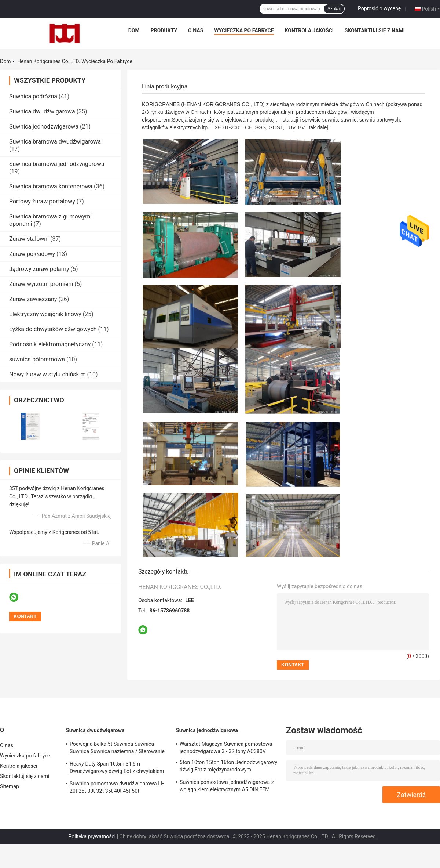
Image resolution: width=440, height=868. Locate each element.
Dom (134, 30)
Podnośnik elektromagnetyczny (50, 344)
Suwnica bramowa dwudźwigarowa (55, 141)
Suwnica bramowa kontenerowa (50, 186)
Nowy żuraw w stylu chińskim (47, 374)
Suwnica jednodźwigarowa (43, 126)
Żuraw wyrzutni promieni (41, 284)
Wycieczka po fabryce (244, 30)
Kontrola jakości (309, 30)
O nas (195, 30)
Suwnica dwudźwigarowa (42, 111)
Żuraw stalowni (29, 238)
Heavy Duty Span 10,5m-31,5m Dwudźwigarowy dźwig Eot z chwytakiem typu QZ (117, 768)
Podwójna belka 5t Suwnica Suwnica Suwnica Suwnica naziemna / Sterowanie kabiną (117, 748)
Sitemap (9, 786)
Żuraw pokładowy (32, 253)
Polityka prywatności (92, 836)
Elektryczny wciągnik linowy (45, 314)
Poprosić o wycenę (379, 8)
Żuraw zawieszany (33, 299)
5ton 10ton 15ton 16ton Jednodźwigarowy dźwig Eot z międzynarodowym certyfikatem (228, 767)
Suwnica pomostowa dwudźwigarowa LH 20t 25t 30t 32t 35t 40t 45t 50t (117, 787)
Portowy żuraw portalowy (42, 201)
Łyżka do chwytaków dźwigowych (53, 329)
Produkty (164, 30)
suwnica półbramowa (37, 359)
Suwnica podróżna (33, 96)
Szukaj (334, 8)
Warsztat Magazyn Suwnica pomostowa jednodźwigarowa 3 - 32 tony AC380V (226, 747)
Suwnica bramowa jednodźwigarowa (56, 163)
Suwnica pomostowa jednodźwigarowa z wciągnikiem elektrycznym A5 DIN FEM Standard (227, 787)
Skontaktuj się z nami (375, 30)
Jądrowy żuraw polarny (39, 268)
